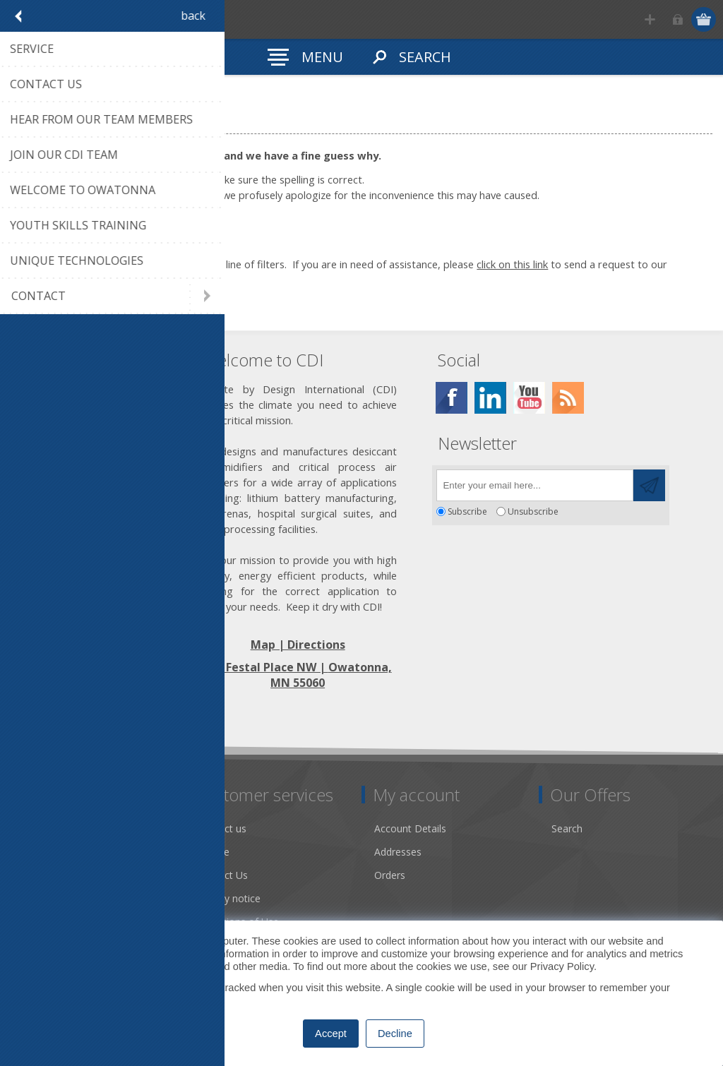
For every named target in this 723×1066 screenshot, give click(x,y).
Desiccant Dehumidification (82, 898)
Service (213, 851)
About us (40, 851)
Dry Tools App (52, 828)
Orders (389, 875)
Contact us (221, 828)
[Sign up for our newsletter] (534, 485)
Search (566, 828)
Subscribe (467, 511)
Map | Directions (298, 644)
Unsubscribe (533, 511)
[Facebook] (451, 398)
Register (650, 19)
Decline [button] (395, 1033)
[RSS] (568, 398)
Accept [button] (331, 1033)
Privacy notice (229, 898)
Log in (677, 19)
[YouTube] (529, 398)
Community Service (64, 875)
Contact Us (222, 875)
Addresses (398, 851)
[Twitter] (490, 398)
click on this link (512, 264)
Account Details (410, 828)
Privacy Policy (562, 966)
